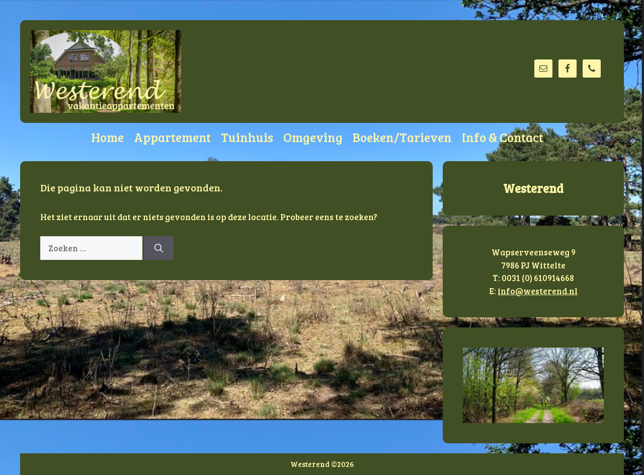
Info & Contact (502, 137)
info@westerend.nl (538, 291)
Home (107, 137)
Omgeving (313, 137)
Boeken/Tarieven (402, 137)
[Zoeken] (159, 248)
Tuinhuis (247, 137)
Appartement (172, 137)
